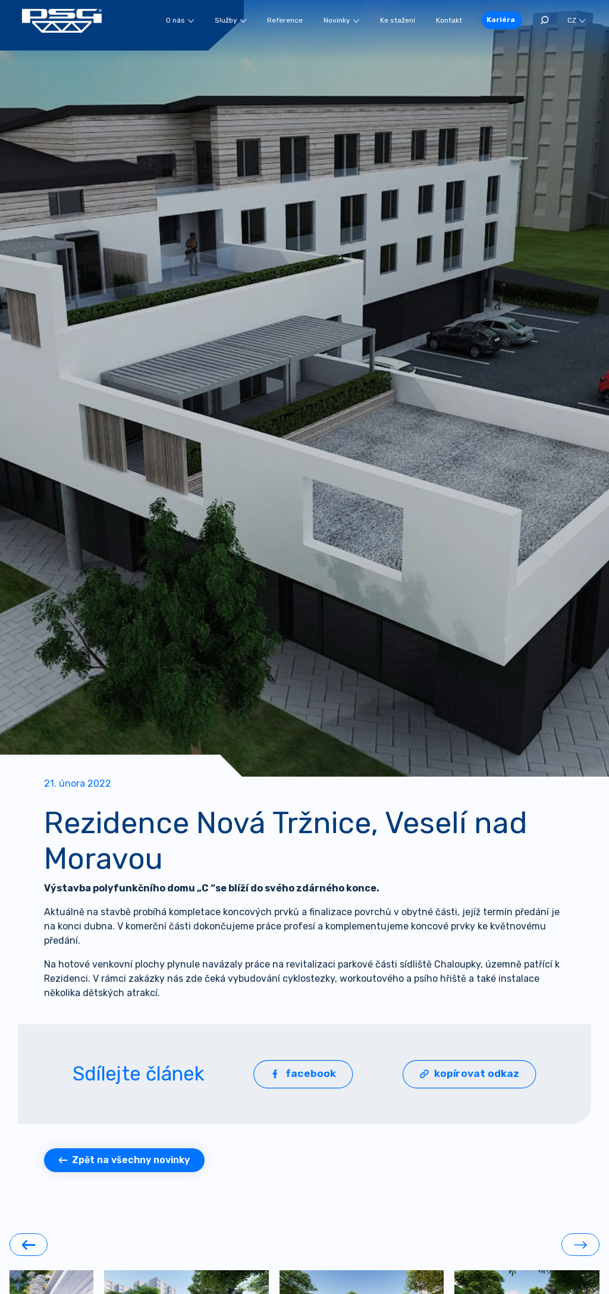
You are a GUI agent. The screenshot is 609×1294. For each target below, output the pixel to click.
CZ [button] (576, 20)
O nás (180, 20)
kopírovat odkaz (469, 1073)
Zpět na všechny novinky (124, 1160)
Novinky (341, 20)
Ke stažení (397, 20)
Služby (230, 20)
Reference (285, 20)
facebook (303, 1073)
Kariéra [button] (500, 19)
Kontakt (449, 20)
